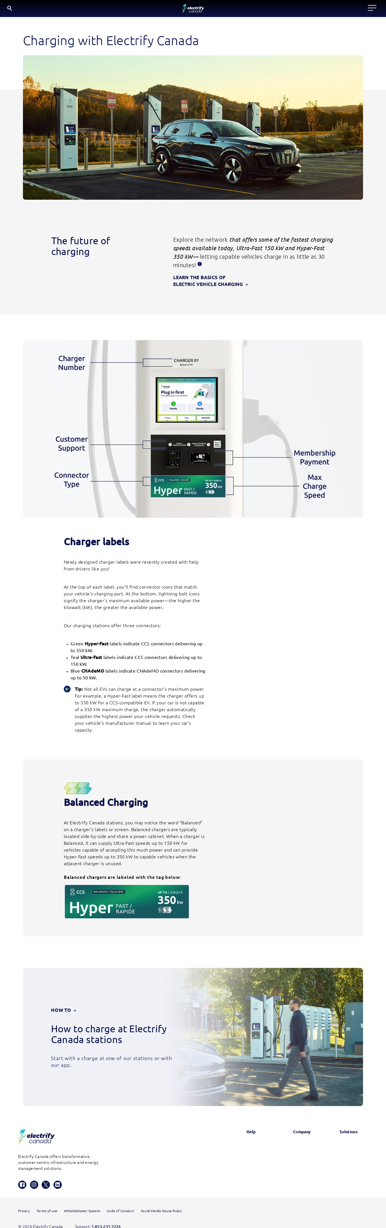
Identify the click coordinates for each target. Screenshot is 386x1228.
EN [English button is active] (342, 10)
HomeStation (243, 1167)
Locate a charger (118, 9)
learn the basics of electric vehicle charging (237, 280)
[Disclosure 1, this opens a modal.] (200, 266)
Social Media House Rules (161, 1200)
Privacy (24, 1200)
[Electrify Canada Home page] (39, 10)
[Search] (323, 10)
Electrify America (347, 1123)
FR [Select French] (356, 9)
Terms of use (47, 1200)
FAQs (235, 1138)
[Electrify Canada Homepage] (36, 1114)
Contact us (241, 1152)
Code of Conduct (120, 1200)
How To (63, 988)
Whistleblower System (82, 1200)
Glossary (238, 1123)
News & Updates (292, 1123)
